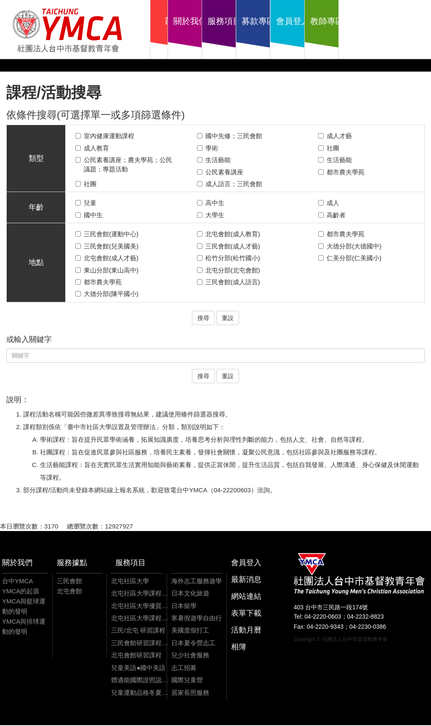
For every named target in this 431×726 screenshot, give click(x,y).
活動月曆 (246, 630)
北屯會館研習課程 (136, 655)
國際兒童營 (187, 680)
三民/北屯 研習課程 (138, 631)
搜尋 (203, 318)
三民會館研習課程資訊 (139, 643)
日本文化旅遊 (190, 594)
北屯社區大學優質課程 (139, 606)
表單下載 (246, 613)
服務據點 (72, 563)
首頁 (173, 21)
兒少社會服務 (190, 655)
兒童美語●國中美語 (138, 668)
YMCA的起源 (20, 591)
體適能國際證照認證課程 (139, 680)
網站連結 (246, 597)
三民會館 (69, 581)
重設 (228, 318)
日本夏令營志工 (193, 643)
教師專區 (400, 21)
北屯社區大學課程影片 (139, 618)
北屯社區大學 (130, 581)
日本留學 (184, 606)
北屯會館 (69, 591)
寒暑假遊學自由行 (196, 618)
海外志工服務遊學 (196, 581)
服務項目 (264, 21)
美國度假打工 (190, 631)
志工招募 (184, 668)
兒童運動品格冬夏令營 (139, 693)
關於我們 (218, 21)
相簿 (238, 647)
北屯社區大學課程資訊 (139, 594)
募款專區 (309, 21)
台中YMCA (17, 581)
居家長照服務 (190, 693)
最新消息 (246, 580)
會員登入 (355, 21)
